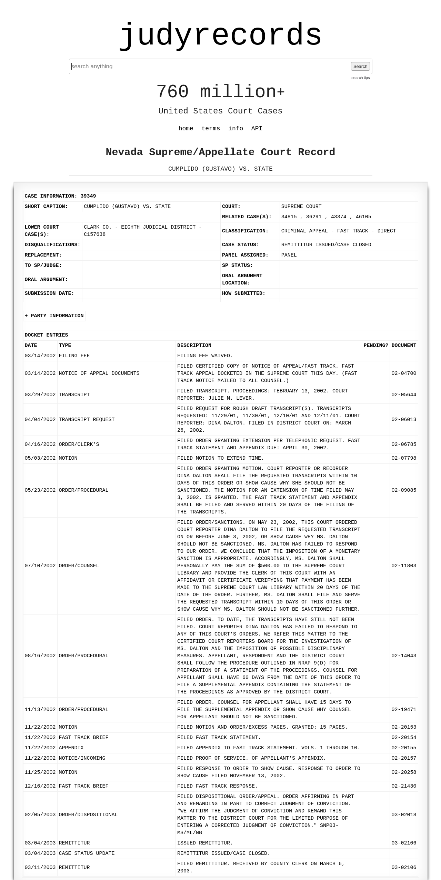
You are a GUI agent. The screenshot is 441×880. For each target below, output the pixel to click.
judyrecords (220, 36)
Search (360, 66)
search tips (360, 78)
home (186, 128)
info (235, 128)
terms (211, 128)
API (256, 128)
